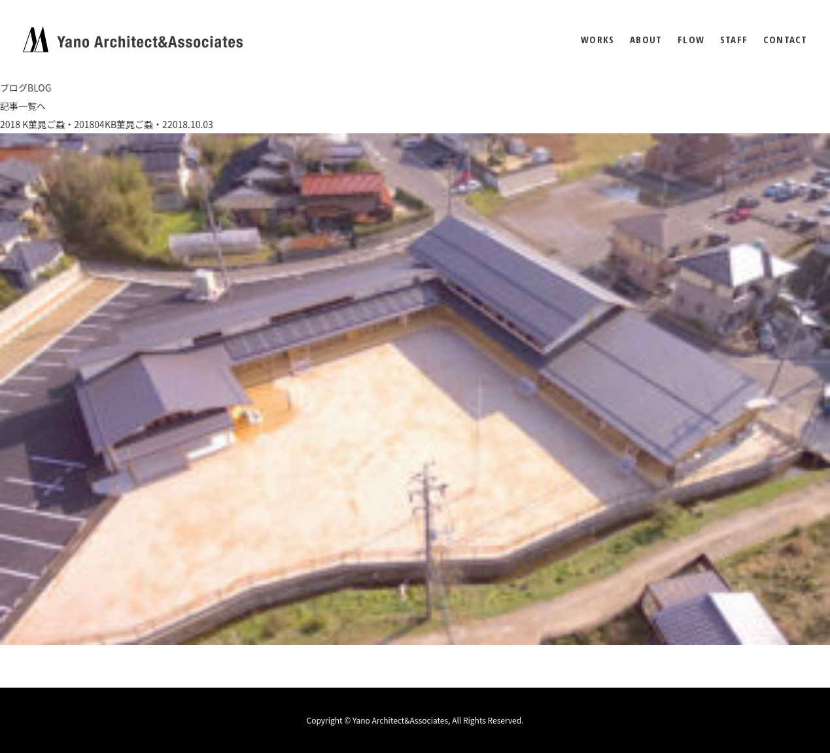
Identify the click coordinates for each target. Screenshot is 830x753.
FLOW (691, 39)
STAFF (734, 39)
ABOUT (646, 39)
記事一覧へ (23, 105)
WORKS (597, 39)
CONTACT (785, 39)
